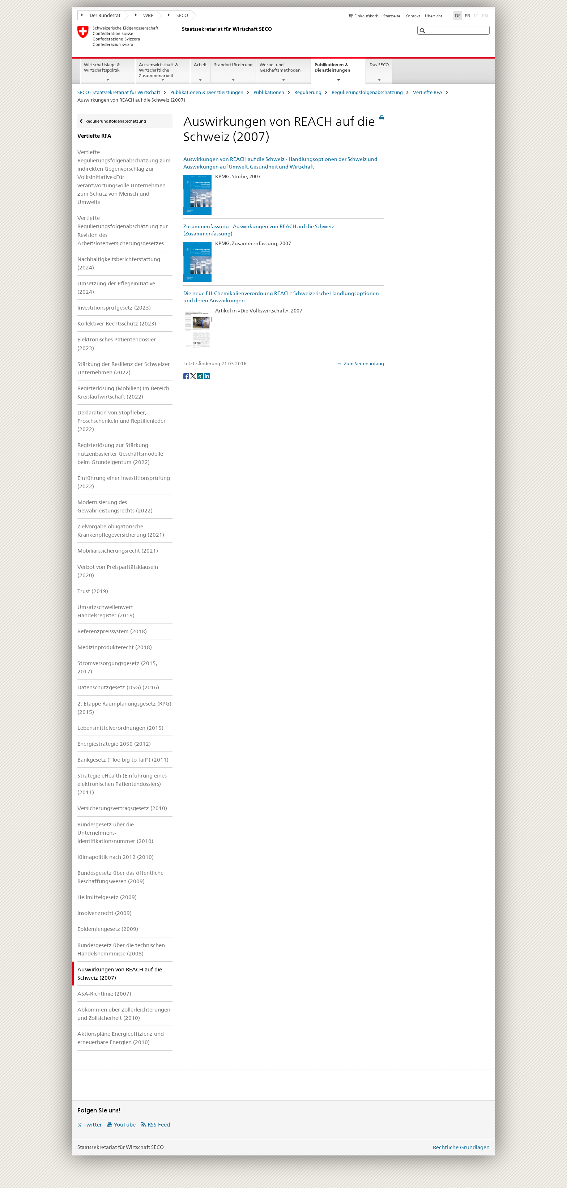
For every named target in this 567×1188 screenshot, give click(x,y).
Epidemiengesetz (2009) (107, 928)
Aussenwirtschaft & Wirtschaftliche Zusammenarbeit (158, 70)
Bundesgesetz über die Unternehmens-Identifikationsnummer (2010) (115, 832)
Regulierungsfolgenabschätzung (367, 92)
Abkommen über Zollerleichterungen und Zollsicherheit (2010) (123, 1013)
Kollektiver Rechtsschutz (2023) (116, 323)
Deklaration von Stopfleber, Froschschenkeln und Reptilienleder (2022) (121, 421)
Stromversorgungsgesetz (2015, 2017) (117, 667)
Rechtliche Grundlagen (461, 1147)
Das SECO (379, 64)
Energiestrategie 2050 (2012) (114, 743)
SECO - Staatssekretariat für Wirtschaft (118, 92)
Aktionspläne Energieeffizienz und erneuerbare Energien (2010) (120, 1038)
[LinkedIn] (207, 375)
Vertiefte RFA (427, 92)
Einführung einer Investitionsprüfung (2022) (123, 482)
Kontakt (412, 15)
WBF (144, 15)
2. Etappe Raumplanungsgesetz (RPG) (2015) (124, 707)
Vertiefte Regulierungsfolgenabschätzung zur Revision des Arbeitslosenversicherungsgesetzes (122, 230)
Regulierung (307, 92)
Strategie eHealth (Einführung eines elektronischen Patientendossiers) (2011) (122, 784)
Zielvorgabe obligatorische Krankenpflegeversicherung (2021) (120, 530)
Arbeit (200, 64)
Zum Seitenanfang (363, 363)
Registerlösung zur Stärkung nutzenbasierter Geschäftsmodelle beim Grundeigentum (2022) (120, 453)
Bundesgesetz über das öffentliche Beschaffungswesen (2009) (120, 877)
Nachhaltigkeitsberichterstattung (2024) (118, 263)
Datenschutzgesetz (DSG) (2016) (118, 687)
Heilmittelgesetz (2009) (107, 897)
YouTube (125, 1124)
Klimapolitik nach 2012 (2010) (115, 856)
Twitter (93, 1124)
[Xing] (200, 375)
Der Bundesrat (100, 15)
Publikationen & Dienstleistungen (340, 70)
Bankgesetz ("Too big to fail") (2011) (123, 759)
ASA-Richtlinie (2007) (104, 993)
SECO (178, 15)
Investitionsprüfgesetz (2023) (114, 307)
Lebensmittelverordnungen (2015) (120, 727)
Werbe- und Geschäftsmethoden (280, 67)
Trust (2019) (92, 591)
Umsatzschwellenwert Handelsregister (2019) (106, 611)
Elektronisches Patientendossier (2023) (116, 343)
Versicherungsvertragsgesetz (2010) (122, 808)
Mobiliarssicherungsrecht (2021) (117, 550)
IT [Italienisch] (476, 15)
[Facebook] (186, 375)
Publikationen (268, 92)
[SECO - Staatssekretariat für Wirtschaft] (180, 36)
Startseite (391, 15)
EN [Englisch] (486, 15)
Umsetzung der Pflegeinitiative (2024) (116, 287)
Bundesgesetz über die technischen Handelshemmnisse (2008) (121, 949)
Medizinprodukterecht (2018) (114, 647)
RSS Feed (159, 1124)
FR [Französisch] (467, 15)
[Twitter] (193, 375)
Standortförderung (233, 64)
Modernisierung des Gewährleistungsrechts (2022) (115, 506)
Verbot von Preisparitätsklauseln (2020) (117, 571)
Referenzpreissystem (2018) (112, 631)
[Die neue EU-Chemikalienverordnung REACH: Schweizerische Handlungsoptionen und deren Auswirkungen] (197, 328)
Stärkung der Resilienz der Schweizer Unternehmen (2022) (123, 368)
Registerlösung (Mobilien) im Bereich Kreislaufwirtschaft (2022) (123, 392)
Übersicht (433, 15)
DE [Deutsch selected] (458, 15)
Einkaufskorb (366, 15)
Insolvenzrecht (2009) (104, 913)
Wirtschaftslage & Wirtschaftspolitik (102, 67)
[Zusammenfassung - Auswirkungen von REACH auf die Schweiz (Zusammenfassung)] (197, 261)
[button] (423, 30)
